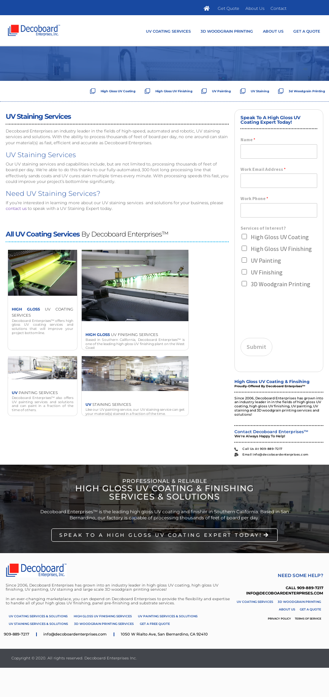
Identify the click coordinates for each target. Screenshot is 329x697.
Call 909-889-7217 (304, 587)
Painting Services (35, 392)
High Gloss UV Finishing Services (103, 616)
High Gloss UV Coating (280, 237)
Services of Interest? (263, 228)
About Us (273, 31)
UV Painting (266, 260)
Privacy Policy (279, 618)
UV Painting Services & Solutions (168, 616)
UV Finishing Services (121, 334)
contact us (16, 208)
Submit (256, 346)
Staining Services (108, 404)
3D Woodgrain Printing (227, 31)
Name (247, 139)
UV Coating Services (168, 31)
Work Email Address (263, 169)
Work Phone (254, 198)
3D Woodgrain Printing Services (104, 624)
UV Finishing (267, 272)
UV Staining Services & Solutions (38, 624)
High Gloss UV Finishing (281, 248)
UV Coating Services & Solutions (38, 616)
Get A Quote (306, 31)
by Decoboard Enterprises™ (87, 234)
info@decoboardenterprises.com (284, 593)
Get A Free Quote (155, 624)
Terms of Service (308, 618)
